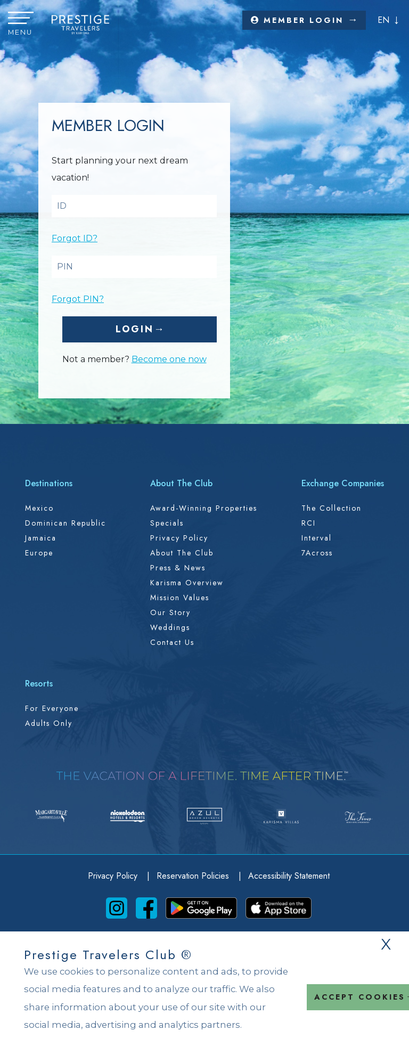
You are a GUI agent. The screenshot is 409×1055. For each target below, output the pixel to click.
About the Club (182, 552)
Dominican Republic (65, 523)
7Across (317, 552)
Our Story (170, 612)
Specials (167, 523)
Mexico (39, 508)
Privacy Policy (179, 538)
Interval (316, 538)
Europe (39, 552)
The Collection (331, 508)
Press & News (178, 567)
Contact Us (172, 642)
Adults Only (48, 723)
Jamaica (40, 538)
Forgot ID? (74, 238)
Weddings (170, 627)
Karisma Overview (187, 582)
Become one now (169, 359)
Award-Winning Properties (203, 508)
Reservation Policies (194, 876)
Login (135, 329)
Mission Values (179, 597)
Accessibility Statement (289, 876)
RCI (308, 523)
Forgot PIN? (78, 299)
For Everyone (52, 708)
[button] (21, 24)
